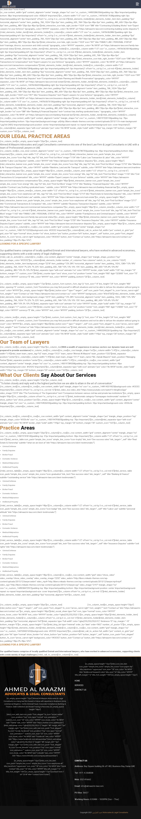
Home (77, 681)
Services (79, 685)
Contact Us (80, 690)
